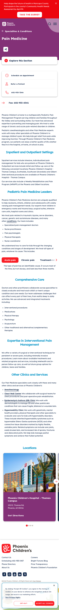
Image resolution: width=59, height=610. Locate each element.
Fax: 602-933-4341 (19, 102)
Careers (34, 557)
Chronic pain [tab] (27, 260)
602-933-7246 (17, 92)
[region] (30, 595)
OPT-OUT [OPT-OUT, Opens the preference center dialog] (23, 603)
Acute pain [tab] (10, 260)
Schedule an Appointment (22, 75)
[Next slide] (56, 481)
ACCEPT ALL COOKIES (44, 603)
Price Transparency (39, 564)
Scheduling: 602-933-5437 (13, 561)
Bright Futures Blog (39, 561)
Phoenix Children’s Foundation (44, 567)
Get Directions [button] (16, 515)
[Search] (50, 23)
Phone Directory (9, 564)
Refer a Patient (18, 84)
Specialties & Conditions (18, 31)
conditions (12, 221)
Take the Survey (29, 14)
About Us (5, 567)
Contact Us (6, 557)
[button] (27, 526)
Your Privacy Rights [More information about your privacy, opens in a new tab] (12, 597)
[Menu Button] (55, 24)
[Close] (56, 3)
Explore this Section (20, 60)
